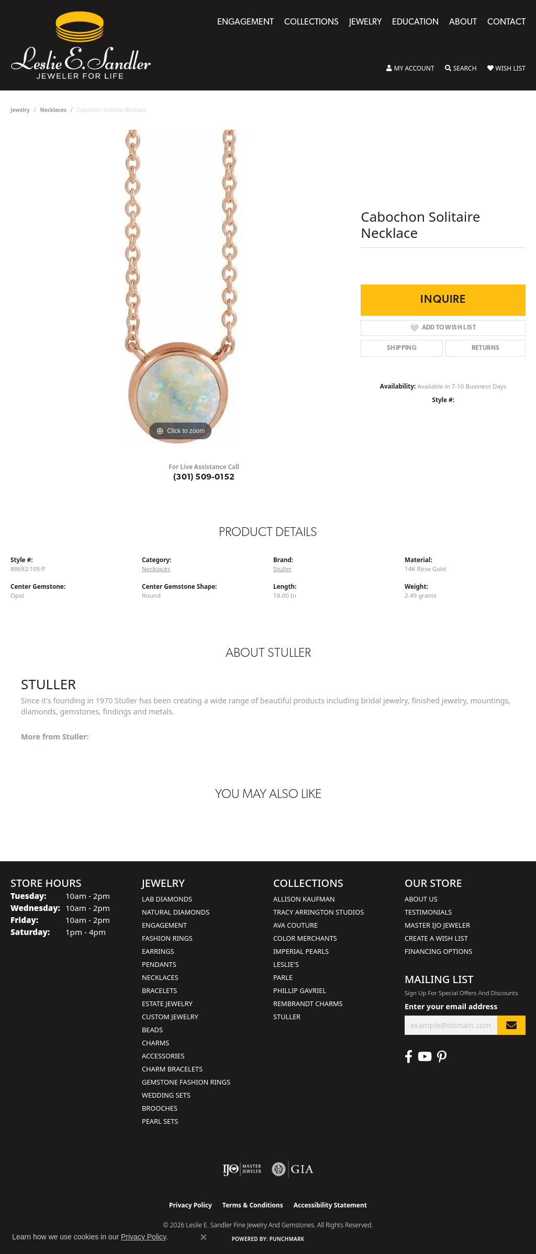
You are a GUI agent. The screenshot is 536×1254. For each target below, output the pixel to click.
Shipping (402, 348)
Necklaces (53, 109)
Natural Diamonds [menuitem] (175, 912)
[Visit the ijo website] (242, 1169)
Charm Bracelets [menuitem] (172, 1069)
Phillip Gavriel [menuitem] (299, 990)
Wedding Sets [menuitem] (166, 1095)
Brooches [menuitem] (159, 1108)
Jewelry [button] (365, 22)
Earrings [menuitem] (158, 951)
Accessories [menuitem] (163, 1056)
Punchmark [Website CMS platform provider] (287, 1238)
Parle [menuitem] (283, 977)
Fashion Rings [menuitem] (167, 938)
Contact (506, 22)
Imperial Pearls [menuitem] (301, 951)
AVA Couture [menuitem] (295, 925)
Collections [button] (311, 22)
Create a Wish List (436, 938)
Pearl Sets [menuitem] (160, 1121)
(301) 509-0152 (204, 477)
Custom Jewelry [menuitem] (170, 1016)
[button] (410, 68)
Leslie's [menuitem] (286, 964)
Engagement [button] (245, 22)
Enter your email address (451, 1006)
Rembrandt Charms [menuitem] (308, 1003)
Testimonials (428, 912)
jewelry (20, 109)
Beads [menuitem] (152, 1029)
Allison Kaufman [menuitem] (304, 899)
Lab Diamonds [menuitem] (167, 899)
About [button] (463, 22)
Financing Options (438, 951)
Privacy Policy (190, 1205)
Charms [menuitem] (155, 1042)
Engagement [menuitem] (164, 925)
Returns (486, 348)
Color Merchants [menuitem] (305, 938)
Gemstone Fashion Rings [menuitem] (186, 1082)
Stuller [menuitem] (286, 1016)
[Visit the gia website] (293, 1169)
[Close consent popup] (203, 1237)
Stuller (282, 569)
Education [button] (415, 22)
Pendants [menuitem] (159, 964)
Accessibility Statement (330, 1205)
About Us (421, 899)
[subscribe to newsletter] (511, 1025)
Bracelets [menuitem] (159, 990)
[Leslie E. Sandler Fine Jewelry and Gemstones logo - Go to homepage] (86, 45)
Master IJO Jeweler (437, 925)
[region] (181, 286)
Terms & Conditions (252, 1205)
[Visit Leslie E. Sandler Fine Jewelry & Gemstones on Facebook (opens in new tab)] (408, 1057)
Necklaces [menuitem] (160, 977)
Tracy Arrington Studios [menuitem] (318, 912)
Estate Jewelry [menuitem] (167, 1003)
